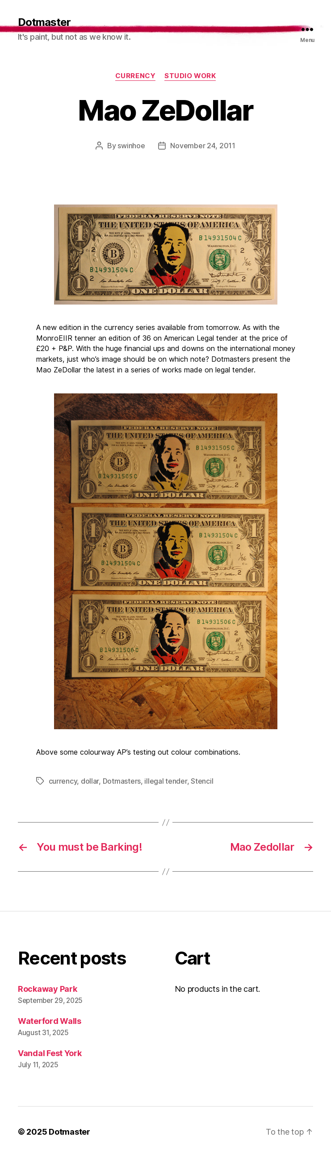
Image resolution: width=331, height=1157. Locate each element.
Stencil (202, 781)
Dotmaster (44, 22)
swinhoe (131, 145)
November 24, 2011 (202, 145)
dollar (90, 781)
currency (135, 76)
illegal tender (165, 781)
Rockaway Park (47, 989)
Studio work (190, 76)
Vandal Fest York (50, 1053)
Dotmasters (122, 781)
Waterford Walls (49, 1021)
